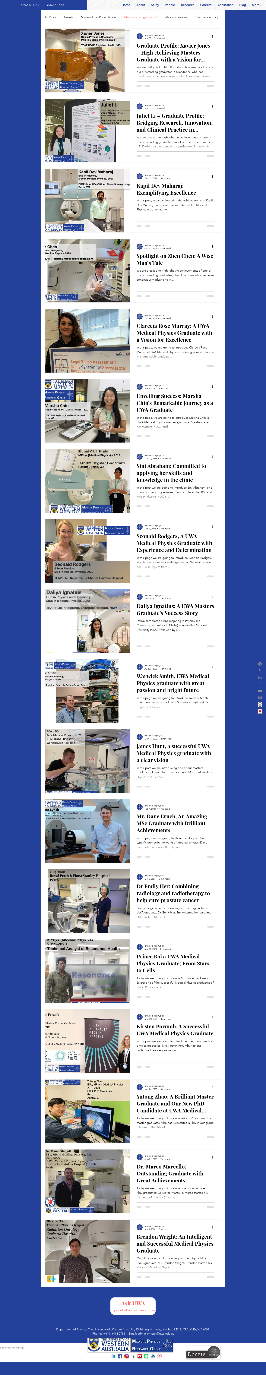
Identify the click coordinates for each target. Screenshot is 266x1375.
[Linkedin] (113, 1356)
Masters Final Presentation (98, 17)
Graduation (203, 17)
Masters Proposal (176, 17)
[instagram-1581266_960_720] (126, 1356)
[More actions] (214, 36)
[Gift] (260, 711)
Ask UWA (133, 1303)
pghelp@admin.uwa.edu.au (134, 1310)
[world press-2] (260, 704)
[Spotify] (260, 664)
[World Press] (153, 1356)
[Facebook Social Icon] (120, 1356)
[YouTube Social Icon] (140, 1356)
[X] (260, 670)
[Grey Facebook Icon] (260, 684)
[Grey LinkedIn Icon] (260, 677)
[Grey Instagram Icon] (260, 697)
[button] (216, 18)
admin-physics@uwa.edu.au (156, 1333)
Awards (68, 17)
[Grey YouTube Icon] (260, 691)
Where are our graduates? (140, 17)
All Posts (50, 17)
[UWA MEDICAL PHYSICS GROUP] (43, 5)
